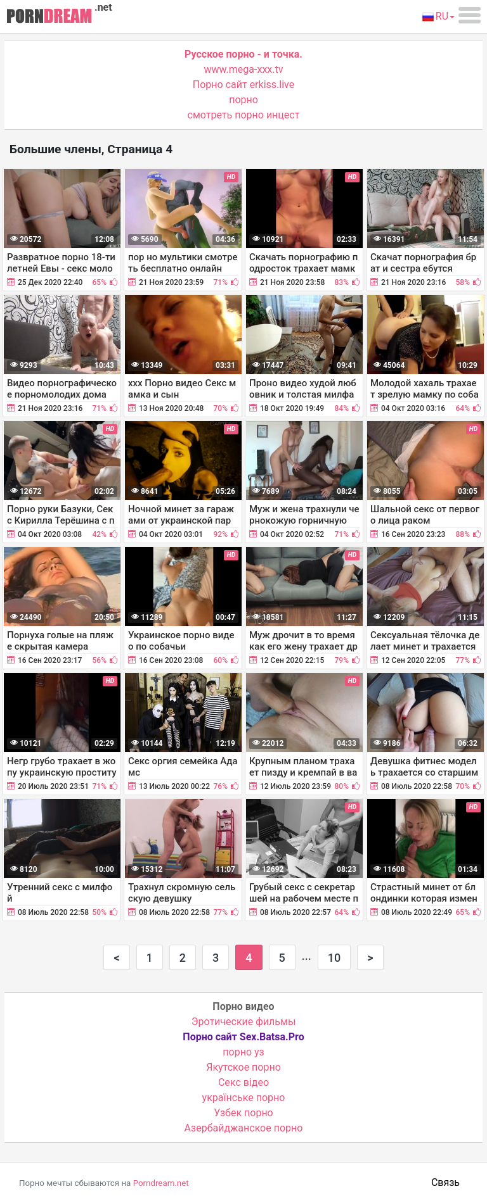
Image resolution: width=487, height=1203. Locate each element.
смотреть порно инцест (244, 115)
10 (334, 957)
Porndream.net (161, 1183)
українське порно (243, 1098)
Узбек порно (243, 1113)
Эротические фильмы (244, 1022)
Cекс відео (243, 1082)
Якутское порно (243, 1067)
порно (243, 100)
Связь (445, 1182)
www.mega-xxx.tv (243, 69)
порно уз (243, 1052)
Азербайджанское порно (244, 1128)
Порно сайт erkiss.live (243, 85)
